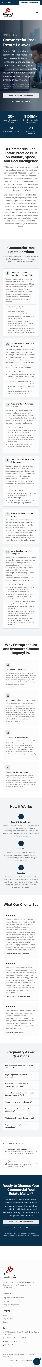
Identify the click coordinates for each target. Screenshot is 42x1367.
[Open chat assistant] (36, 1361)
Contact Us (9, 1345)
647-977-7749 (21, 1228)
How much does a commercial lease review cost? (21, 1067)
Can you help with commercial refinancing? (21, 1110)
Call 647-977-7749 (21, 101)
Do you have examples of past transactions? (21, 1126)
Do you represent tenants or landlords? (21, 1076)
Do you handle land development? (21, 1102)
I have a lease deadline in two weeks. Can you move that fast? (21, 1094)
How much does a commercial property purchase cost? (21, 1085)
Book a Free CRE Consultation (21, 95)
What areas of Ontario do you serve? (21, 1118)
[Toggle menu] (37, 12)
